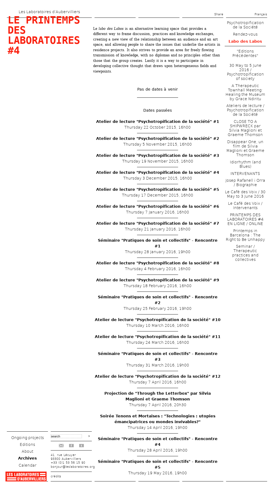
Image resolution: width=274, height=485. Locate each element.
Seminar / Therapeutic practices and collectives (245, 253)
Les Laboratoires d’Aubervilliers (49, 12)
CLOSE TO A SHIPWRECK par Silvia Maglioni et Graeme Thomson (245, 128)
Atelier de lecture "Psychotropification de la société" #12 (158, 376)
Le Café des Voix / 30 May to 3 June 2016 (245, 194)
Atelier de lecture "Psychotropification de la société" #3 (157, 155)
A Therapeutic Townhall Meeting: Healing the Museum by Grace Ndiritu (245, 92)
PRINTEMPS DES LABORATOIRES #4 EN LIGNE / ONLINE (245, 219)
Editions (27, 444)
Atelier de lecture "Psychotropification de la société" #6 (157, 206)
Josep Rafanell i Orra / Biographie (245, 182)
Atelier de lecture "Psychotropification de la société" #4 (157, 172)
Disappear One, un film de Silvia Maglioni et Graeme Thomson (245, 148)
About (27, 451)
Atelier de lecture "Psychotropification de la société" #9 (157, 280)
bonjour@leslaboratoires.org (73, 467)
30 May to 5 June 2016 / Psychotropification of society (245, 72)
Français (261, 14)
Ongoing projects (27, 437)
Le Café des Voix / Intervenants (245, 205)
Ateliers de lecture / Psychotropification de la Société (245, 110)
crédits (56, 476)
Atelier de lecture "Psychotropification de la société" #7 (157, 223)
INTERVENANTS (245, 173)
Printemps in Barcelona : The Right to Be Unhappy (245, 235)
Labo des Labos (245, 41)
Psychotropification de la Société (245, 25)
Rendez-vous (245, 34)
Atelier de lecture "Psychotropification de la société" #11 (158, 336)
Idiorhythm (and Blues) (245, 164)
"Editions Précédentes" (245, 53)
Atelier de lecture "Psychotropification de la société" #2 (157, 138)
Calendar (27, 465)
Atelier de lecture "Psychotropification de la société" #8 (157, 263)
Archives (27, 458)
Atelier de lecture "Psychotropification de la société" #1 (157, 121)
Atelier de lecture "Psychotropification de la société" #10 (158, 319)
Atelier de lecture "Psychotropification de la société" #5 (157, 189)
